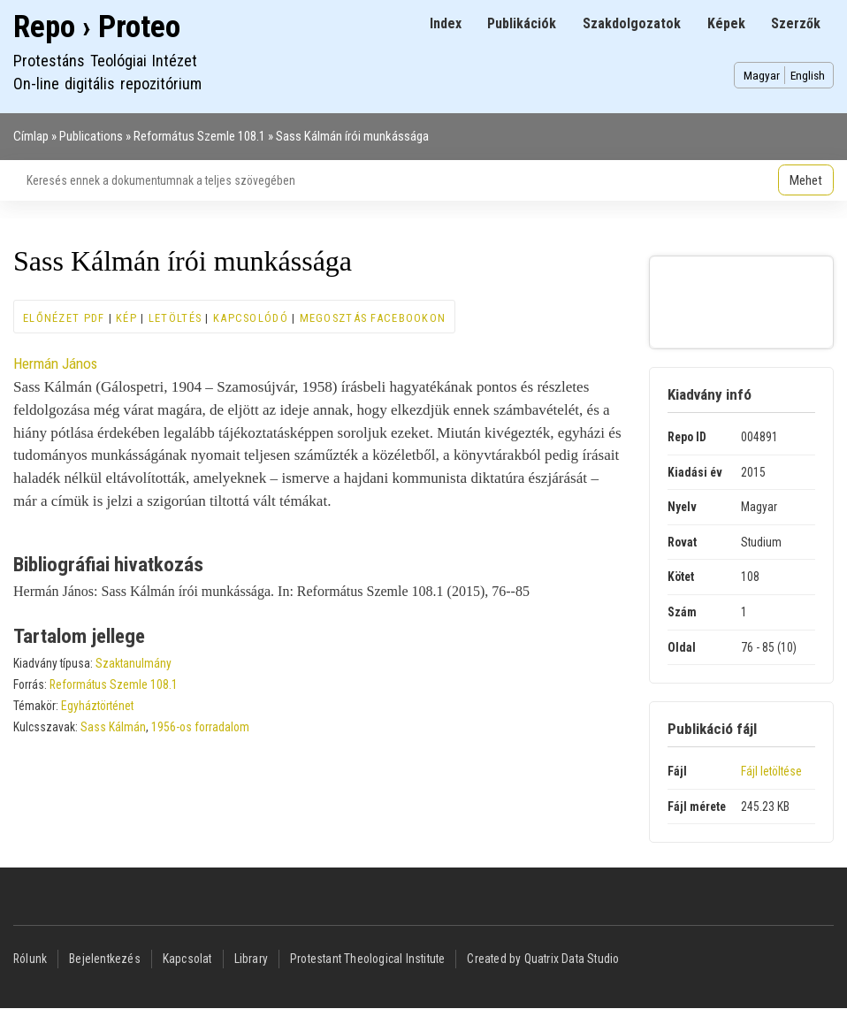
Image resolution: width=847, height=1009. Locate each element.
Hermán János (55, 363)
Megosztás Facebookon (373, 318)
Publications (91, 136)
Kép (126, 318)
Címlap (31, 136)
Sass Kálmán (113, 727)
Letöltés (175, 318)
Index (446, 23)
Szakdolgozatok (632, 23)
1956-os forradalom (200, 727)
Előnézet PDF (63, 318)
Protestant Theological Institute (367, 959)
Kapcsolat (187, 959)
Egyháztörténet (97, 706)
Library (251, 959)
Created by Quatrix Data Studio (543, 959)
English (807, 75)
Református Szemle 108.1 (199, 136)
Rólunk (30, 959)
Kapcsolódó (250, 318)
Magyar (762, 75)
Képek (726, 23)
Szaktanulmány (133, 663)
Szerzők (795, 23)
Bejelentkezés (105, 959)
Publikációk (521, 23)
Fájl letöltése (771, 771)
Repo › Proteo (96, 27)
